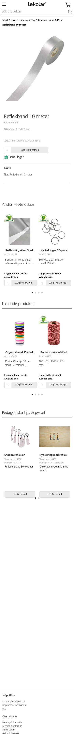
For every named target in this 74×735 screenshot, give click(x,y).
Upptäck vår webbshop (14, 705)
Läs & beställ (20, 494)
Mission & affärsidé (12, 726)
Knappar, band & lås (48, 20)
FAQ (4, 709)
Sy (33, 20)
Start (5, 20)
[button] (32, 292)
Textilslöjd (24, 20)
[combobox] (37, 12)
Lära (13, 20)
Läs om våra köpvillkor (13, 702)
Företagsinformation (12, 723)
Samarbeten (8, 730)
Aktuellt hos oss (10, 733)
